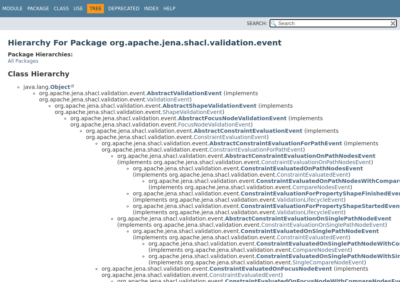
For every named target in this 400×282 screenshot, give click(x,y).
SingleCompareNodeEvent (328, 262)
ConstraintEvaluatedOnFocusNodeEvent (270, 269)
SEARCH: (257, 23)
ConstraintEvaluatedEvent (312, 175)
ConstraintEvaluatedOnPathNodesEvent (302, 168)
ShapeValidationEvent (192, 112)
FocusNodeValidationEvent (214, 124)
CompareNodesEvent (321, 187)
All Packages (23, 61)
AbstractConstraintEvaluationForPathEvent (275, 143)
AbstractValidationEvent (184, 93)
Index (151, 8)
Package (38, 8)
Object (60, 87)
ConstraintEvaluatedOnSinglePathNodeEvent (310, 231)
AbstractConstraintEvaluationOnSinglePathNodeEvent (308, 218)
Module (12, 8)
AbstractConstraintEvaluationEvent (248, 131)
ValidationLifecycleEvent (310, 200)
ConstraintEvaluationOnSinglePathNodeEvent (323, 225)
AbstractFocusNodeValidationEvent (232, 118)
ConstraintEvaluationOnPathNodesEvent (316, 162)
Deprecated (123, 8)
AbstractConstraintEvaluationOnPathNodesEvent (300, 156)
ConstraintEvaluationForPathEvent (256, 149)
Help (169, 8)
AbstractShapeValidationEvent (209, 106)
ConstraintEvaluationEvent (230, 137)
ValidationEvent (168, 99)
